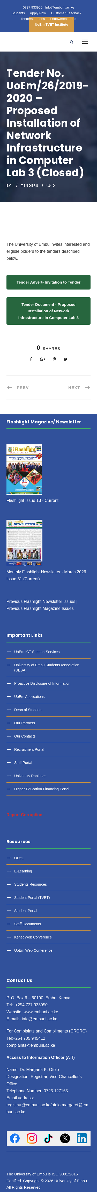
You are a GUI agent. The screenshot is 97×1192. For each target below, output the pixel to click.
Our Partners (24, 723)
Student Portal (25, 911)
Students (18, 13)
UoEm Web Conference (33, 950)
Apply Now (38, 13)
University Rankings (30, 776)
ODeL (19, 858)
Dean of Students (28, 710)
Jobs (41, 19)
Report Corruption (24, 815)
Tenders (27, 19)
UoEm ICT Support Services (37, 652)
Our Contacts (24, 736)
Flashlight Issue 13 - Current (32, 500)
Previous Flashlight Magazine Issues (40, 608)
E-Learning (23, 871)
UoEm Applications (29, 697)
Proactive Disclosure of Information (42, 683)
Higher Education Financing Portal (41, 789)
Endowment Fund (63, 19)
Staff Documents (27, 924)
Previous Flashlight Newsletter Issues (40, 601)
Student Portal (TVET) (32, 897)
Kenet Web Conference (33, 937)
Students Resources (30, 884)
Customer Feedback (66, 13)
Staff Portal (23, 763)
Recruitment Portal (29, 749)
